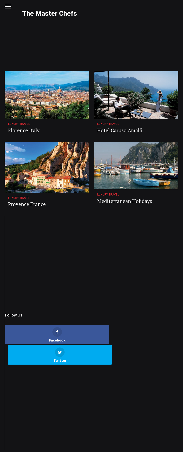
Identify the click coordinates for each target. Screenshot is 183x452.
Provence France (27, 173)
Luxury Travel (19, 93)
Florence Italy (24, 99)
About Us (51, 446)
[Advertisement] (91, 231)
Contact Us (72, 446)
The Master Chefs (49, 13)
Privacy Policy (95, 446)
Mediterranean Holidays (124, 170)
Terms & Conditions (124, 446)
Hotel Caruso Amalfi (119, 99)
